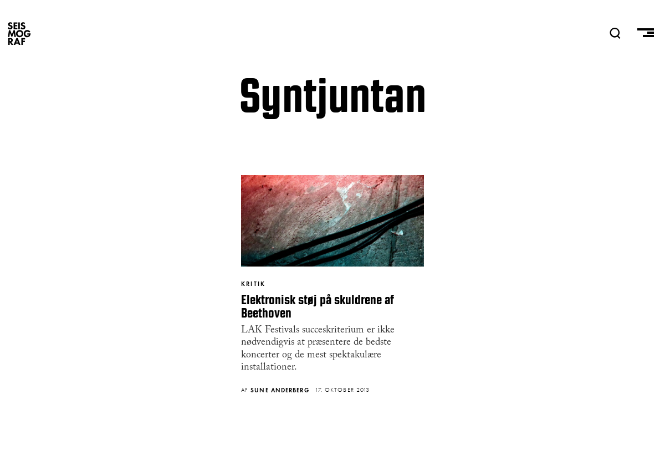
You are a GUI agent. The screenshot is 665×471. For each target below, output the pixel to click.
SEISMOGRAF (19, 33)
